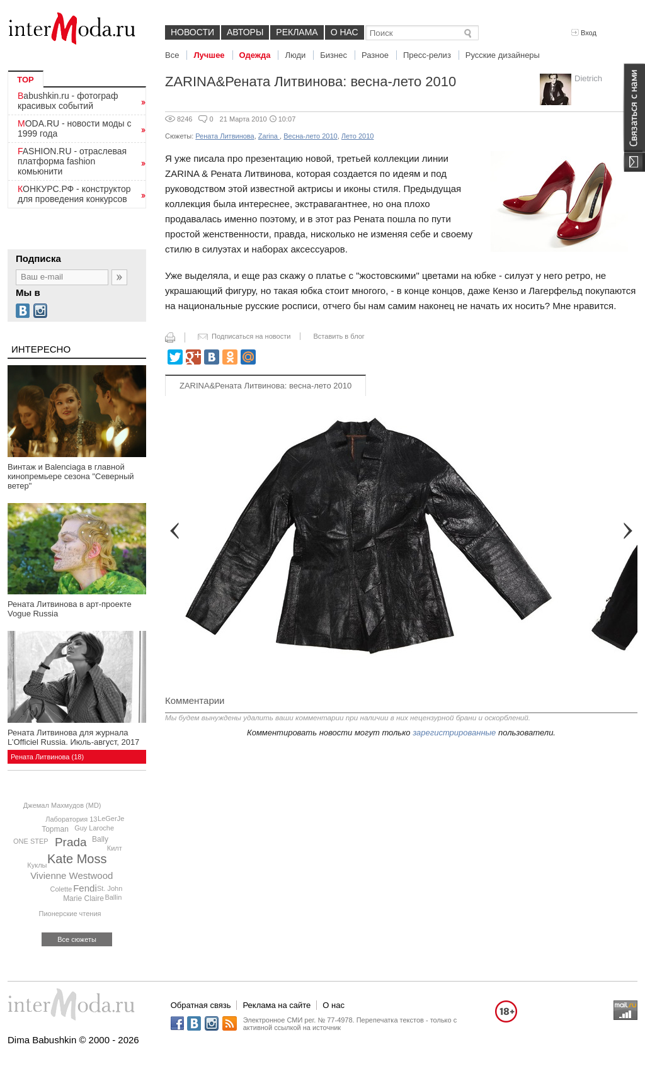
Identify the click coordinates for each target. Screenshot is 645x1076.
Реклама (296, 32)
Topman (55, 829)
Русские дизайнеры (502, 55)
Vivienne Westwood (71, 875)
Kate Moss (76, 859)
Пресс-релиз (427, 55)
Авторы (245, 32)
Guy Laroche (94, 828)
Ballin (113, 897)
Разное (375, 55)
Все (172, 55)
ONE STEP (31, 841)
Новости (192, 32)
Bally (100, 839)
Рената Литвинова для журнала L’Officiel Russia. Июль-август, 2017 (73, 737)
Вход (583, 33)
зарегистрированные (454, 732)
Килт (114, 848)
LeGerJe (111, 818)
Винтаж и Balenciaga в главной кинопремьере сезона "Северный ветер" (71, 476)
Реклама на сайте (277, 1005)
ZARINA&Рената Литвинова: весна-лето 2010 (265, 385)
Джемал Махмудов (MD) (62, 805)
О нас (344, 32)
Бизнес (333, 55)
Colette (61, 889)
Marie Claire (83, 898)
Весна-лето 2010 (310, 136)
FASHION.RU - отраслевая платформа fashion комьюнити (72, 161)
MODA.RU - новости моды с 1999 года (75, 128)
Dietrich (588, 78)
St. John (109, 888)
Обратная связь (201, 1005)
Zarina (269, 136)
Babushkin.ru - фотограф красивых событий (68, 101)
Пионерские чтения (70, 913)
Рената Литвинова (224, 136)
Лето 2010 (357, 136)
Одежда (255, 55)
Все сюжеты (76, 939)
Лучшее (208, 55)
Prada (71, 842)
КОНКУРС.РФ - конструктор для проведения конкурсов (74, 194)
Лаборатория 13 (71, 819)
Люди (295, 55)
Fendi (85, 888)
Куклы (37, 865)
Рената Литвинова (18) (47, 757)
